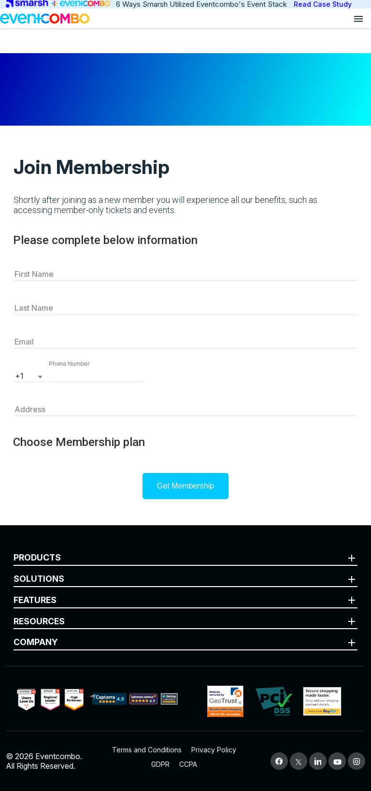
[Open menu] (358, 18)
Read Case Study (323, 4)
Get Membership (185, 486)
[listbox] (30, 375)
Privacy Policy (213, 750)
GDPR (160, 764)
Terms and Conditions (147, 750)
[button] (96, 375)
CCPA (188, 764)
